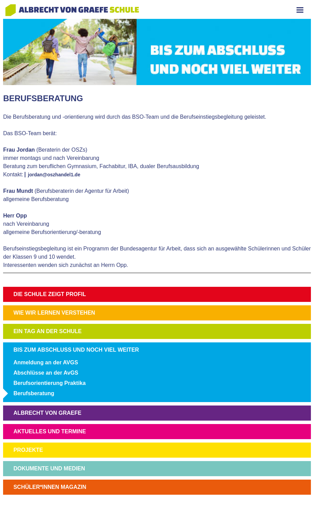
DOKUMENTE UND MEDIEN (49, 468)
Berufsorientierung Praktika (49, 383)
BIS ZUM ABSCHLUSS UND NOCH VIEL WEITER (76, 350)
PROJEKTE (28, 450)
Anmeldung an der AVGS (45, 362)
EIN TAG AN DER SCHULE (47, 331)
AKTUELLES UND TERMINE (49, 431)
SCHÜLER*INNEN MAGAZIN (49, 487)
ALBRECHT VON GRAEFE (47, 413)
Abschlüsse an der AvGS (45, 373)
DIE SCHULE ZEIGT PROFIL (49, 294)
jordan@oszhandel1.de (54, 174)
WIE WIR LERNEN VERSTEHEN (54, 313)
